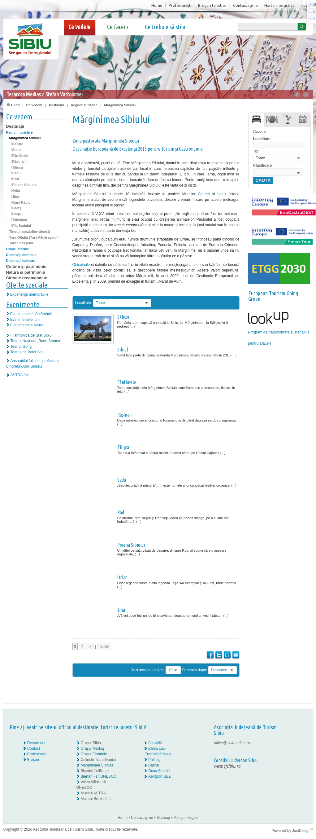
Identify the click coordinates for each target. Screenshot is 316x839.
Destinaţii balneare (21, 261)
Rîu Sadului (21, 225)
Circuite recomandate (26, 278)
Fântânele (20, 155)
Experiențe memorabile (29, 294)
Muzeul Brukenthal (96, 799)
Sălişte (17, 144)
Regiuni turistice (84, 105)
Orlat (16, 190)
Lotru (221, 194)
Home (156, 5)
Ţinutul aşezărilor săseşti (29, 231)
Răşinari (19, 161)
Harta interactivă (279, 5)
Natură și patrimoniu (25, 272)
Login (306, 5)
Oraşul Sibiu (91, 743)
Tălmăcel (19, 220)
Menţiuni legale (185, 817)
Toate (104, 646)
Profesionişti (180, 5)
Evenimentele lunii (25, 319)
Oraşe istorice (17, 249)
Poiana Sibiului (24, 185)
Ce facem (117, 26)
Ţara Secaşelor (21, 243)
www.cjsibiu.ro (227, 766)
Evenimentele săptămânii (31, 314)
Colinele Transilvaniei (98, 759)
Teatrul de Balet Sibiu (28, 352)
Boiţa (16, 214)
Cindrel (204, 194)
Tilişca (17, 167)
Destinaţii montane (21, 255)
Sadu (16, 173)
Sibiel (16, 150)
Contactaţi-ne (245, 5)
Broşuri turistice (212, 5)
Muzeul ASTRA (93, 793)
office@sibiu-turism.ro (232, 743)
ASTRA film (20, 375)
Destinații (56, 105)
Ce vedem (79, 26)
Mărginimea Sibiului (120, 105)
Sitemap (163, 817)
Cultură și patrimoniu (26, 266)
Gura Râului (22, 202)
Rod (15, 179)
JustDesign (302, 830)
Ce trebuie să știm (165, 26)
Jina (15, 196)
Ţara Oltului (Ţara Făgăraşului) (34, 237)
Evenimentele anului (27, 325)
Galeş (17, 208)
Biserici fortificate (95, 771)
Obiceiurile (81, 265)
